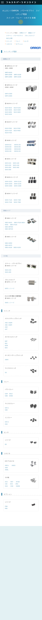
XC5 (6, 485)
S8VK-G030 (8, 187)
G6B (6, 399)
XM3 (6, 471)
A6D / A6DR (8, 326)
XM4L (6, 473)
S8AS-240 (8, 273)
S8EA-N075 (8, 248)
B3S (6, 351)
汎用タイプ (23, 33)
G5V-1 (7, 411)
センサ (26, 41)
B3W (6, 348)
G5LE (11, 397)
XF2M (18, 485)
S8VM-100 (8, 154)
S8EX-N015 (8, 225)
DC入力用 (9, 38)
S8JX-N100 (8, 117)
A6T (6, 332)
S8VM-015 (8, 148)
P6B (6, 509)
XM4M (18, 489)
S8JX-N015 (8, 111)
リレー (18, 41)
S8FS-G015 (8, 72)
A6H (6, 330)
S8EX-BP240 (9, 232)
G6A (6, 427)
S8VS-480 (16, 170)
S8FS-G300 (8, 97)
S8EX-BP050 (9, 230)
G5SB (11, 399)
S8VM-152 (17, 154)
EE (6, 447)
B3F (6, 344)
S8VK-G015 (8, 184)
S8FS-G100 (17, 75)
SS (6, 375)
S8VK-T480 (17, 203)
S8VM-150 (17, 148)
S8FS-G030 (8, 75)
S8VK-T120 (8, 203)
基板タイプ (31, 33)
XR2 (16, 487)
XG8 (11, 489)
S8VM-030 (8, 150)
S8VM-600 (17, 152)
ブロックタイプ (29, 35)
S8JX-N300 (17, 113)
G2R (6, 397)
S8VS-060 (8, 170)
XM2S (13, 468)
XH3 (11, 487)
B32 (6, 346)
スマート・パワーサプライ (14, 35)
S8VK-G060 (8, 189)
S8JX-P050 (8, 131)
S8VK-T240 (8, 205)
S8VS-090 (8, 172)
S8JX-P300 (17, 131)
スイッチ (9, 41)
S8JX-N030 (8, 113)
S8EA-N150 (17, 250)
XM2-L (7, 468)
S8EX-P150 (13, 228)
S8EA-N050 (8, 246)
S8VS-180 (16, 166)
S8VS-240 (16, 168)
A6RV (6, 363)
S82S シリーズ (9, 305)
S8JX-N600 (17, 115)
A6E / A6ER (8, 328)
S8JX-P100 (8, 133)
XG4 (6, 489)
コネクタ (9, 44)
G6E (6, 413)
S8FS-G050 (8, 77)
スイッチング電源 (10, 51)
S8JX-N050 (8, 115)
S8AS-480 (8, 275)
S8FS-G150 (17, 77)
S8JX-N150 (17, 111)
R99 (6, 511)
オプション (19, 44)
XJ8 (6, 487)
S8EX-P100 (17, 225)
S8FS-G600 (8, 99)
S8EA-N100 (8, 250)
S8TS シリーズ (9, 291)
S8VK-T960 (17, 205)
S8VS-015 (8, 166)
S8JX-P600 (17, 133)
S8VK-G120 (17, 184)
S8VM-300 (17, 150)
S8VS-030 (8, 168)
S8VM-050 (8, 152)
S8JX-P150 (8, 136)
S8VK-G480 (17, 189)
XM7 (11, 485)
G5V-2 (7, 425)
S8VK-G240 (17, 187)
